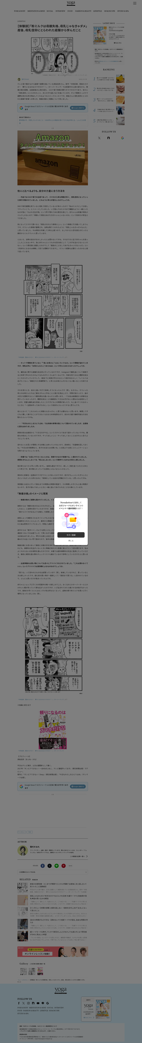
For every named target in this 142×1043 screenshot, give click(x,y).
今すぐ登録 (71, 534)
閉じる (71, 540)
